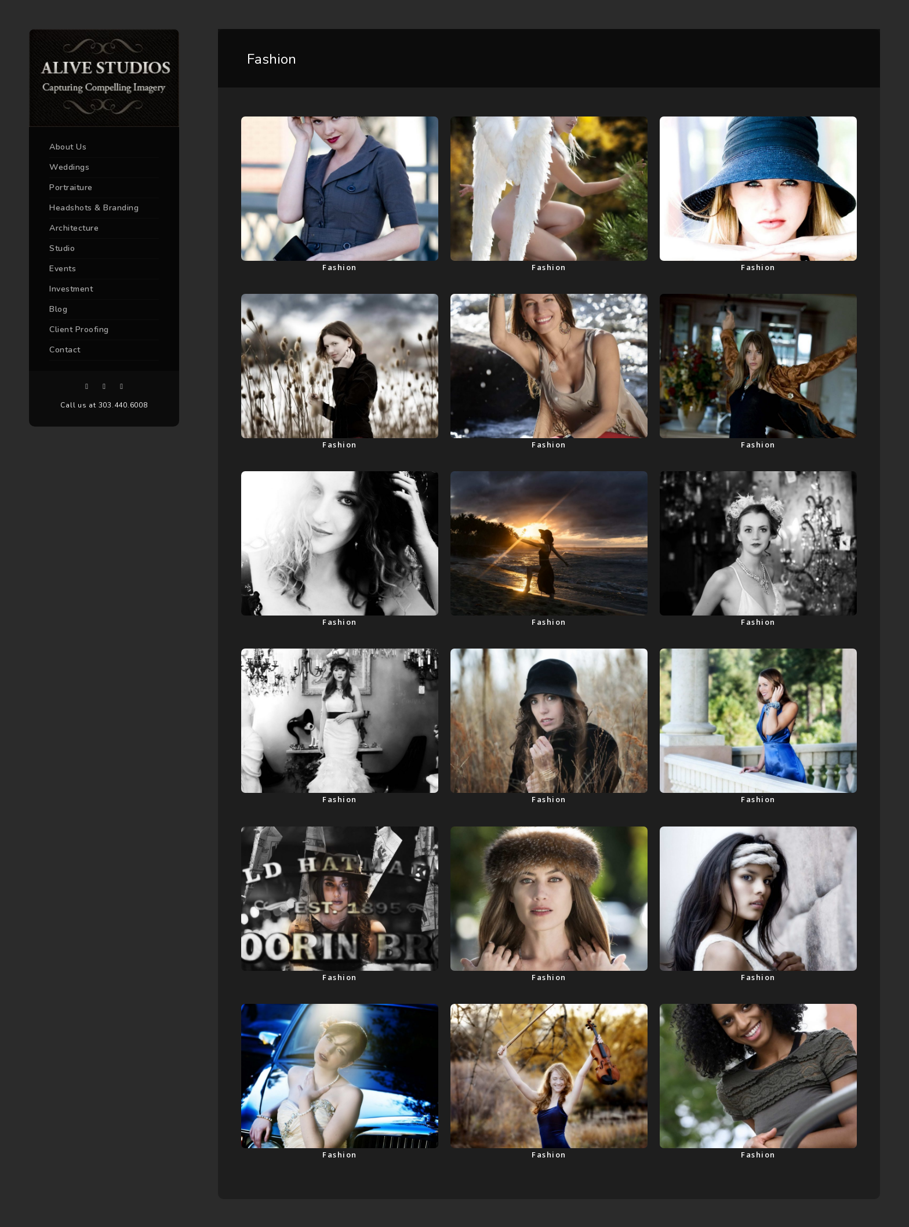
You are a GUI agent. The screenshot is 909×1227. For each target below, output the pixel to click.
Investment (71, 288)
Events (62, 268)
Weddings (69, 167)
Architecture (74, 228)
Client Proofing (79, 329)
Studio (62, 248)
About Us (67, 146)
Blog (58, 309)
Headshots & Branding (94, 207)
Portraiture (71, 187)
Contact (65, 349)
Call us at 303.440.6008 (103, 405)
